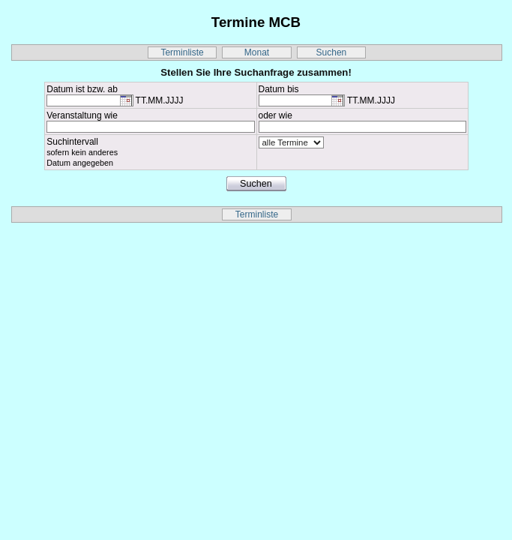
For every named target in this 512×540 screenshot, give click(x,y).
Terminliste (181, 52)
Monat (256, 52)
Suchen (331, 52)
